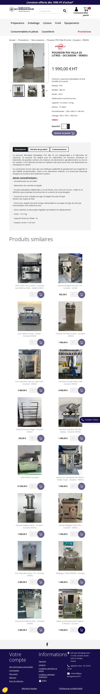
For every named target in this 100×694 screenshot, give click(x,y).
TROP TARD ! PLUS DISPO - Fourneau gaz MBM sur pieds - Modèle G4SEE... (29, 286)
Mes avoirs (13, 674)
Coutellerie (48, 31)
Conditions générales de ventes (48, 669)
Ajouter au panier (64, 133)
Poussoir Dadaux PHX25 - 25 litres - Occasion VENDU (30, 526)
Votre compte (17, 657)
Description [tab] (20, 149)
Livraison (42, 665)
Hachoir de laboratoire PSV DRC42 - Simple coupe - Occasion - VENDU (70, 478)
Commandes (14, 670)
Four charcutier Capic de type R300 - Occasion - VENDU (29, 382)
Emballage (33, 23)
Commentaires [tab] (59, 149)
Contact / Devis (89, 420)
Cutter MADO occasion (30, 477)
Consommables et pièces (24, 31)
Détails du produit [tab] (39, 149)
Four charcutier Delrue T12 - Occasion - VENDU (29, 574)
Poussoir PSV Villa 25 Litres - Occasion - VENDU (70, 334)
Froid (58, 23)
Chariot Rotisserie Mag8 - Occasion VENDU (29, 430)
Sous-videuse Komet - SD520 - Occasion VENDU (29, 334)
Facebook (47, 644)
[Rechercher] (53, 11)
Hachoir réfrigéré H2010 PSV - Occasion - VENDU (70, 526)
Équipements (71, 23)
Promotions (84, 31)
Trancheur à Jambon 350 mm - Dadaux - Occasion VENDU (70, 430)
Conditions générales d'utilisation (47, 675)
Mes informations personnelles (21, 667)
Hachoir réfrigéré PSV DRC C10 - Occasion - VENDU (70, 286)
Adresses (12, 678)
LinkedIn (52, 644)
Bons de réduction (16, 681)
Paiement (42, 661)
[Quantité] (64, 126)
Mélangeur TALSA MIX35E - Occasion (70, 573)
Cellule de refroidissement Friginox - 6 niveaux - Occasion (70, 622)
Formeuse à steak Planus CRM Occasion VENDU (70, 382)
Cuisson (47, 23)
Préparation (17, 23)
